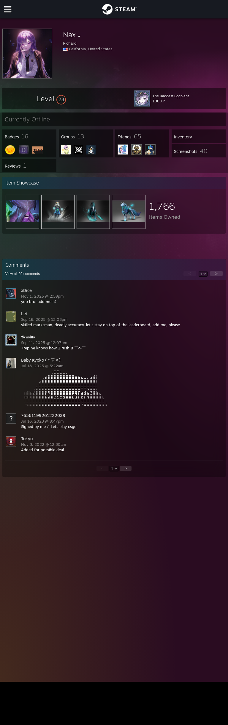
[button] (51, 98)
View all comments (22, 274)
